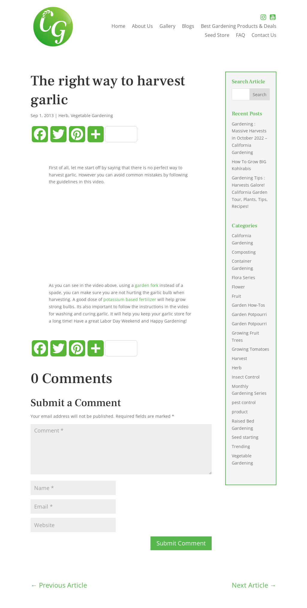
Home (118, 26)
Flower (238, 287)
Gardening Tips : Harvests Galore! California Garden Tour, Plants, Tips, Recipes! (250, 192)
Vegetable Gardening (92, 115)
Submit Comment (181, 543)
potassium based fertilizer (129, 299)
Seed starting (245, 437)
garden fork (147, 285)
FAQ (240, 35)
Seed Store (217, 35)
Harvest (239, 358)
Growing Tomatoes (250, 349)
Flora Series (243, 277)
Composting (244, 252)
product (240, 412)
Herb (63, 115)
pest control (244, 402)
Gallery (167, 26)
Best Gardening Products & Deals (238, 26)
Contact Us (264, 35)
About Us (142, 26)
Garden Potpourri (249, 314)
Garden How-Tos (248, 305)
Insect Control (246, 377)
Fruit (236, 296)
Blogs (188, 26)
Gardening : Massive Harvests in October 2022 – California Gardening (249, 138)
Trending (241, 446)
